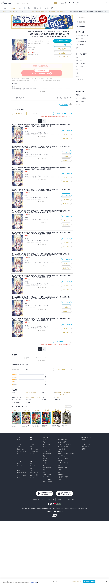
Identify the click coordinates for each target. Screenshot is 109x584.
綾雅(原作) (40, 41)
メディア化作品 (80, 44)
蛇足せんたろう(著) (32, 41)
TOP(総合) (3, 11)
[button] (71, 499)
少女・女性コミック (81, 63)
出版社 (78, 95)
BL (76, 82)
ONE (33, 426)
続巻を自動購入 (64, 104)
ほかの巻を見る (62, 56)
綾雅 (28, 358)
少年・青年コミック (81, 60)
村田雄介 (37, 426)
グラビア (78, 76)
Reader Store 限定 (81, 41)
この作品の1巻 (18, 98)
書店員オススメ (80, 38)
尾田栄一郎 (24, 426)
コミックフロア (11, 11)
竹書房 (57, 397)
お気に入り (62, 49)
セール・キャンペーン (82, 35)
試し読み (62, 53)
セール (78, 104)
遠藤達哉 (14, 426)
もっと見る (41, 91)
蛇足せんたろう (18, 358)
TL (76, 85)
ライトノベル (79, 66)
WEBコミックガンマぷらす (41, 358)
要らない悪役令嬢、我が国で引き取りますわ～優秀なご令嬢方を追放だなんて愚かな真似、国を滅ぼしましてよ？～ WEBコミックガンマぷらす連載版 (50, 11)
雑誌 (77, 73)
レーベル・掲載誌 (80, 98)
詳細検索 (62, 3)
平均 (27, 369)
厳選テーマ (79, 48)
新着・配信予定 (80, 101)
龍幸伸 (43, 426)
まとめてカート (62, 113)
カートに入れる (62, 45)
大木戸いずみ (61, 426)
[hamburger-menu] (106, 3)
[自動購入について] (70, 104)
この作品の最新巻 (64, 98)
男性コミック (27, 11)
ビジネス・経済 (80, 79)
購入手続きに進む (62, 41)
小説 (77, 69)
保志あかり (54, 426)
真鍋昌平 (64, 426)
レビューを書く (31, 49)
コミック (19, 11)
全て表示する (42, 136)
